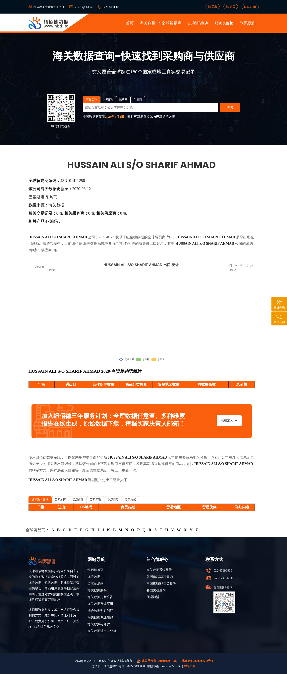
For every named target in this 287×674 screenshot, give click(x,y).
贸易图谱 (95, 499)
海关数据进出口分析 (101, 631)
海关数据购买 (97, 590)
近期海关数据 (40, 499)
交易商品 (113, 499)
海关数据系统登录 (159, 570)
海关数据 (148, 23)
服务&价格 (224, 23)
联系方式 (130, 499)
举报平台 (190, 666)
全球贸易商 (172, 23)
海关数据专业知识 (100, 617)
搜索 (230, 107)
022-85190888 (111, 7)
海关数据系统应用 (100, 603)
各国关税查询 (156, 590)
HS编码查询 (198, 23)
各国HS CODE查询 (159, 576)
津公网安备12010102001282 (157, 661)
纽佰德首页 (95, 570)
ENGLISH (250, 6)
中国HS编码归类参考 (161, 583)
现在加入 (229, 420)
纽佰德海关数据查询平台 (48, 7)
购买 (230, 6)
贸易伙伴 (78, 499)
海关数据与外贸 (98, 624)
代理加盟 (152, 597)
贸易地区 (60, 499)
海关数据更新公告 (100, 597)
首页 (130, 23)
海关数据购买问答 (100, 610)
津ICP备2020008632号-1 (197, 660)
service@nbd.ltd (83, 7)
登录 (212, 6)
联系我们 (248, 23)
